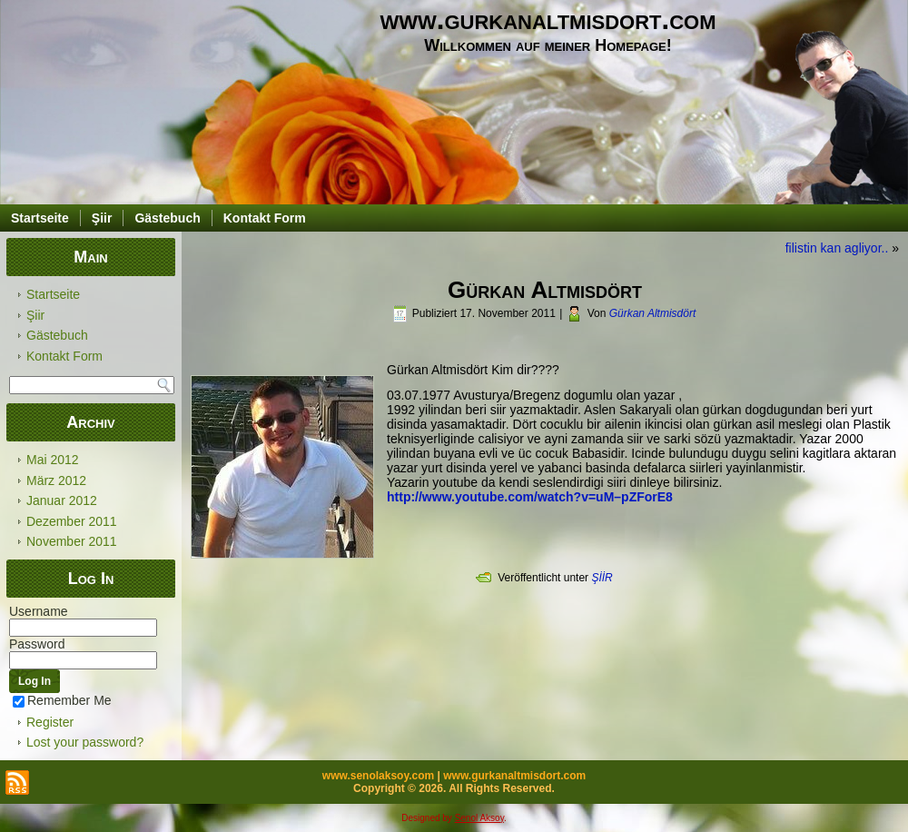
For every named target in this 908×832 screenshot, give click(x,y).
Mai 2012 (52, 459)
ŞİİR (601, 577)
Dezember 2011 (71, 521)
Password (36, 644)
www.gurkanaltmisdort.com (548, 19)
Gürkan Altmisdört (652, 313)
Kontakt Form (264, 218)
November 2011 (71, 541)
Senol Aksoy (479, 818)
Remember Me (62, 700)
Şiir (102, 218)
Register (50, 722)
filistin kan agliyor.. (837, 248)
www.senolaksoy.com (378, 775)
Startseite (40, 218)
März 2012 (56, 480)
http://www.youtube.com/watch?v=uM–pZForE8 (530, 497)
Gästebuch (167, 218)
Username (38, 611)
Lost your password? (84, 742)
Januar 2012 (61, 500)
